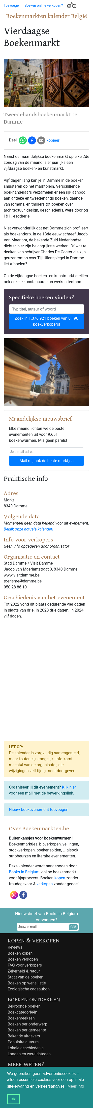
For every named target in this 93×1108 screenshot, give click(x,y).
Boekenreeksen (21, 1018)
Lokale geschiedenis (26, 1048)
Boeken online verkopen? (44, 5)
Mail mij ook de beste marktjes (46, 460)
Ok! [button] (13, 1099)
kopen (59, 878)
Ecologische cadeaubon (29, 989)
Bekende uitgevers (24, 1036)
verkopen (44, 884)
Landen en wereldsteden (29, 1054)
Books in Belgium (24, 872)
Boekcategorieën (22, 1012)
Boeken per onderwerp (27, 1024)
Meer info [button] (75, 1086)
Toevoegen (12, 5)
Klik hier (69, 787)
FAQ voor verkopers (25, 965)
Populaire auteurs (23, 1042)
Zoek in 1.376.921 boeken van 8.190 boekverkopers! (46, 321)
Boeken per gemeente (27, 1030)
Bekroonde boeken (24, 1006)
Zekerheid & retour (24, 971)
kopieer (53, 140)
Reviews (15, 947)
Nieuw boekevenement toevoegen (38, 809)
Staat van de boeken (25, 977)
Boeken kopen (20, 953)
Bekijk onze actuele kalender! (28, 529)
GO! (73, 927)
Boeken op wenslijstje (27, 983)
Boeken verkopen (23, 959)
